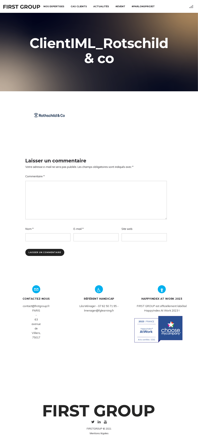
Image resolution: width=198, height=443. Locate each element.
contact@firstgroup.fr (36, 306)
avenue (36, 324)
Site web (127, 228)
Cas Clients (79, 6)
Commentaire (35, 176)
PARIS (36, 310)
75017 (36, 337)
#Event (120, 6)
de (36, 328)
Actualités (101, 6)
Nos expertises (53, 6)
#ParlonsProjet (143, 6)
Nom (29, 228)
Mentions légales (99, 433)
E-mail (78, 228)
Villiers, (36, 333)
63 (36, 319)
